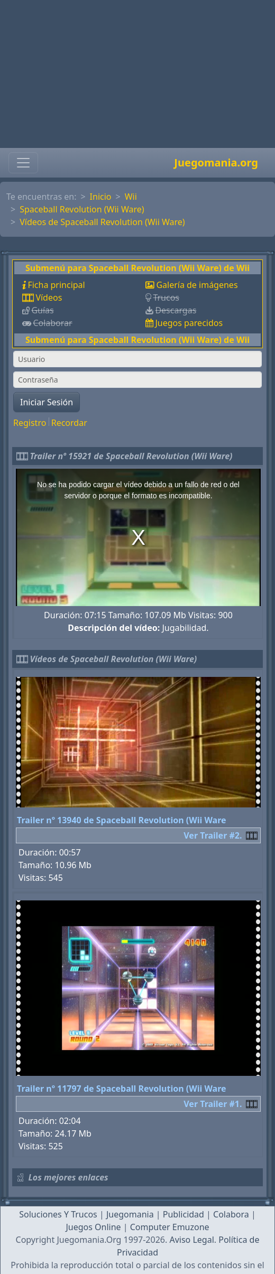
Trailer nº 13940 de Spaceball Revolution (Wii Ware (121, 820)
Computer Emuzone (169, 1227)
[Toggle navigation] (23, 162)
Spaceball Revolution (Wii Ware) (82, 209)
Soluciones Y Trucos (58, 1214)
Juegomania (130, 1214)
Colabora (231, 1214)
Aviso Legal (191, 1239)
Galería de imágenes (196, 285)
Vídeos (48, 297)
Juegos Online (93, 1227)
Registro (29, 423)
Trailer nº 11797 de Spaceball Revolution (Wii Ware (121, 1088)
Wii (131, 196)
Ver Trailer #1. (213, 1104)
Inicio (101, 196)
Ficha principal (56, 285)
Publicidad (183, 1214)
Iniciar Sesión (46, 402)
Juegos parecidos (189, 323)
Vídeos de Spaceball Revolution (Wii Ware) (102, 222)
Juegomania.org (216, 162)
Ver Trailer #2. (213, 835)
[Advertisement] (137, 74)
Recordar (69, 423)
